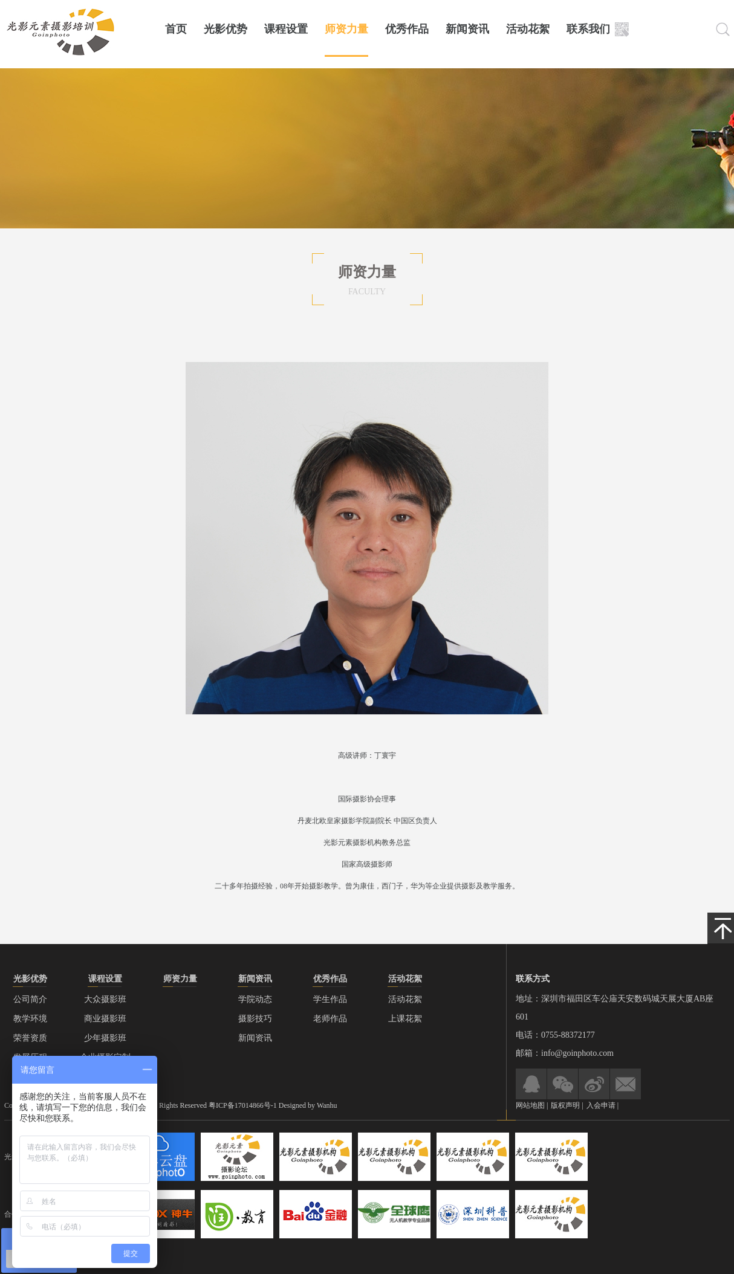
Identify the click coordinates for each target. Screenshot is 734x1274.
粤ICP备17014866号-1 (243, 1105)
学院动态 (255, 999)
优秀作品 (407, 29)
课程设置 (286, 29)
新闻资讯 (467, 29)
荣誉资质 (30, 1038)
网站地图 (530, 1105)
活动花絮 (528, 29)
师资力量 (346, 29)
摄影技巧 (255, 1018)
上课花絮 (405, 1018)
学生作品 (330, 999)
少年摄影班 (105, 1038)
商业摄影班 (105, 1018)
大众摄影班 (105, 999)
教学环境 (30, 1018)
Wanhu (327, 1105)
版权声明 (566, 1105)
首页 (176, 29)
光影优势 (225, 29)
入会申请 (600, 1105)
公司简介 (30, 999)
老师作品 (330, 1018)
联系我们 (588, 29)
